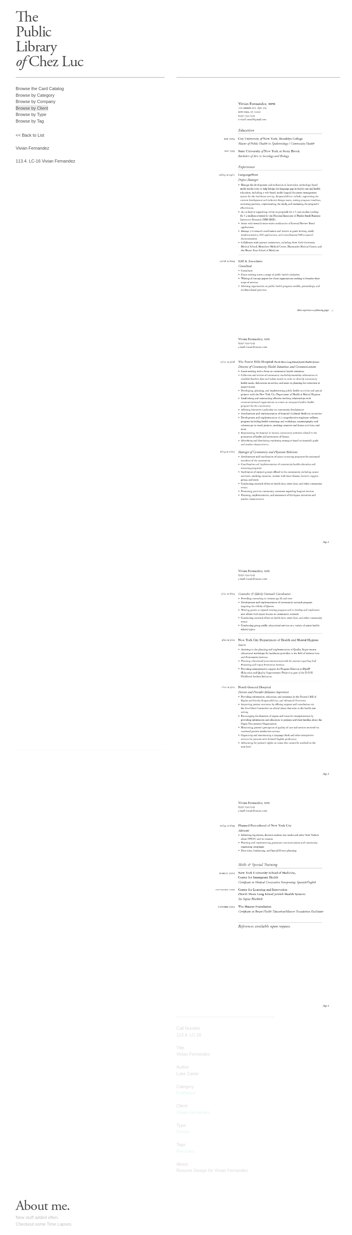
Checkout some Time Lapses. (44, 1224)
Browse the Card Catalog (40, 88)
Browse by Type (31, 114)
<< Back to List (30, 135)
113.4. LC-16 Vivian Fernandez (45, 161)
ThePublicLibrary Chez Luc (49, 39)
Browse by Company (36, 101)
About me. (43, 1206)
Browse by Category (35, 95)
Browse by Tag (30, 121)
